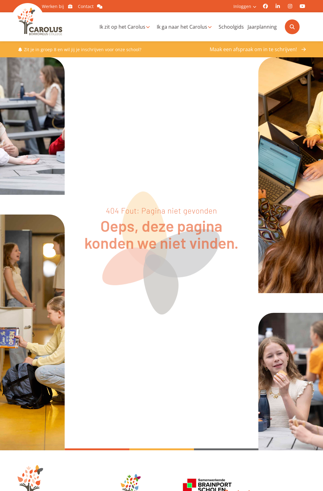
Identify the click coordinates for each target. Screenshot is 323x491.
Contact (91, 6)
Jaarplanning (262, 26)
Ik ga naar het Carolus (182, 26)
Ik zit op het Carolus (122, 26)
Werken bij (58, 6)
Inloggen (242, 6)
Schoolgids (231, 26)
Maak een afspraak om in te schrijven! (253, 49)
